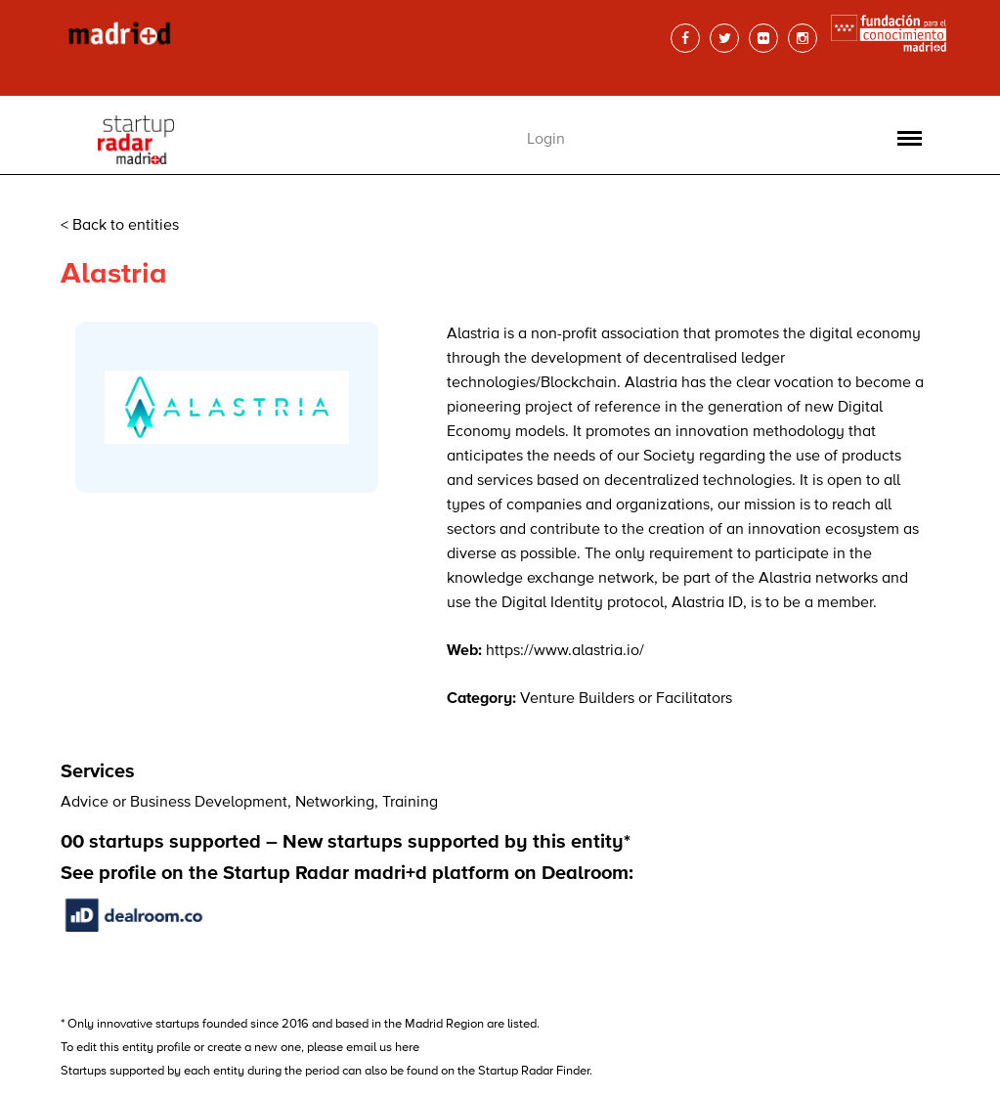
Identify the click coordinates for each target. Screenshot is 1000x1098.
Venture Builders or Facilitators (626, 699)
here (407, 1047)
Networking (334, 803)
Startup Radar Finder (533, 1071)
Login (546, 140)
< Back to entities (120, 226)
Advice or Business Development (174, 803)
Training (410, 803)
